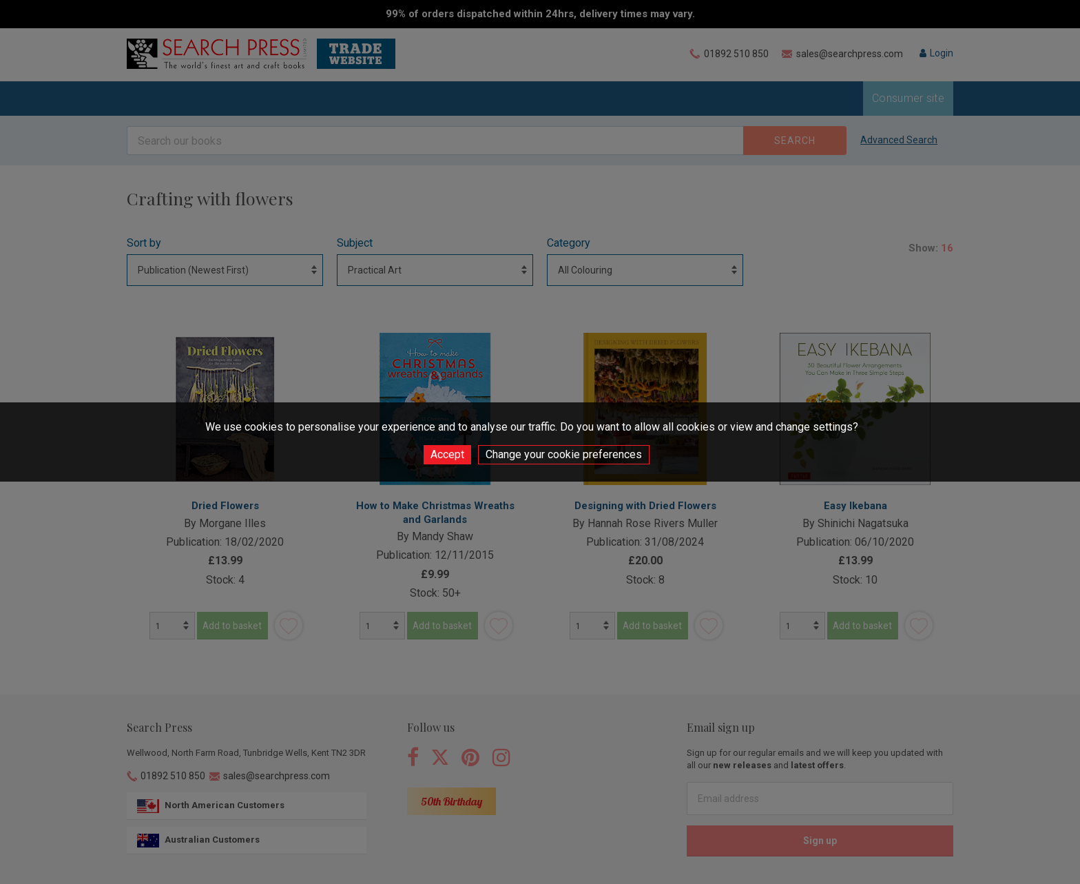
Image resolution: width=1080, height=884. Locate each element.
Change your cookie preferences (564, 454)
